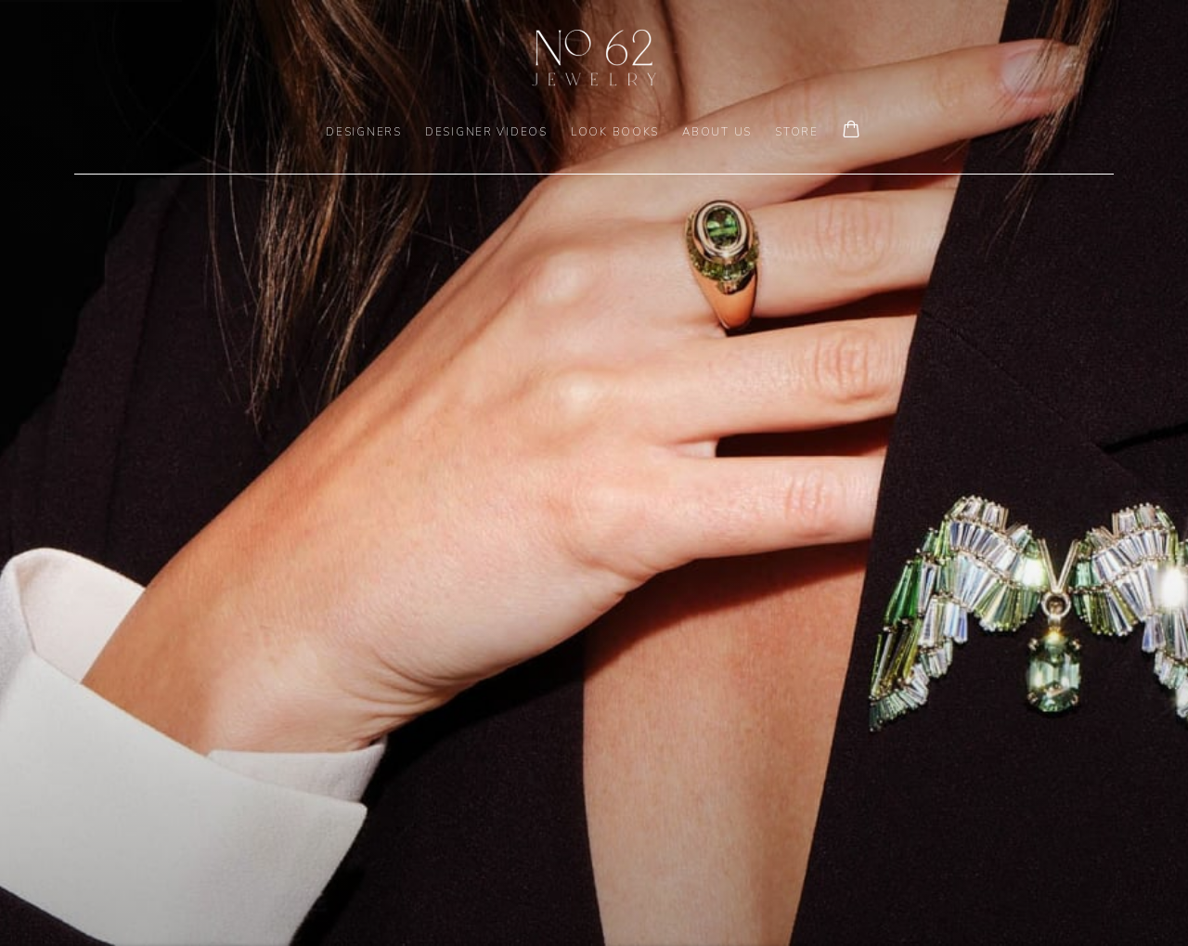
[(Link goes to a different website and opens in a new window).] (594, 473)
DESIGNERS (364, 131)
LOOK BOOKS (615, 131)
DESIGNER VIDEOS (486, 131)
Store (797, 131)
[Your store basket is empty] (851, 131)
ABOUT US (717, 131)
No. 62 (594, 57)
